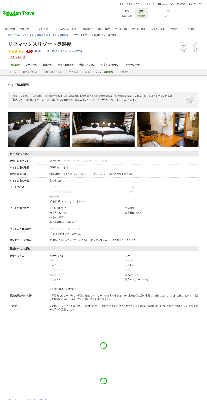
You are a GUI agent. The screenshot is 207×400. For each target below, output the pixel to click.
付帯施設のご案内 (53, 72)
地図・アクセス (87, 65)
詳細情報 (124, 72)
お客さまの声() (110, 65)
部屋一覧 (47, 65)
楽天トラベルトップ (17, 35)
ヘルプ (120, 4)
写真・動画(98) (65, 65)
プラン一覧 (31, 65)
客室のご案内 (30, 72)
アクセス (74, 72)
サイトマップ (149, 4)
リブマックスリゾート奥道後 (39, 44)
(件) (39, 51)
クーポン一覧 (133, 65)
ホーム (12, 72)
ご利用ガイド (133, 4)
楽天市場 (181, 4)
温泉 (87, 72)
